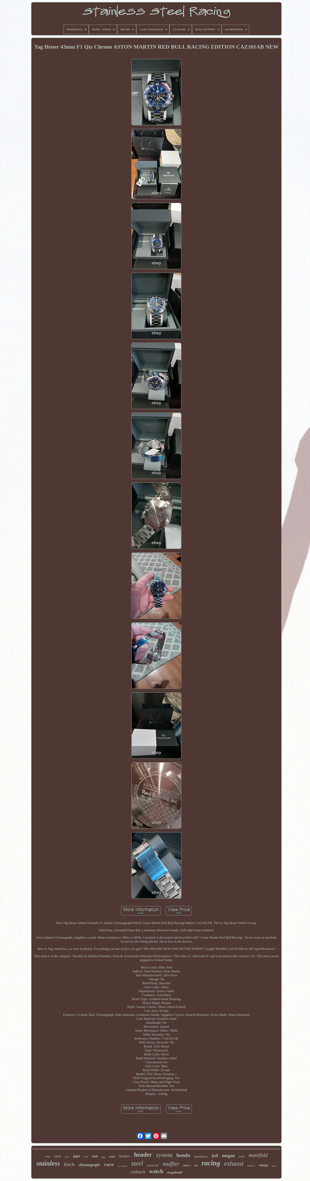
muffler (171, 1164)
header (143, 1154)
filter (274, 1166)
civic (67, 1156)
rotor (112, 1156)
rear (48, 1156)
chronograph (89, 1165)
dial (103, 1157)
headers (124, 1156)
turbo (242, 1156)
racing (211, 1163)
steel (137, 1163)
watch (156, 1171)
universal (153, 1165)
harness (251, 1165)
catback (137, 1171)
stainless (48, 1163)
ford (86, 1156)
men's (187, 1165)
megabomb (174, 1172)
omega (263, 1165)
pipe (76, 1156)
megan (228, 1155)
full (215, 1155)
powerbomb (122, 1166)
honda (183, 1155)
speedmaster (201, 1156)
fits (196, 1165)
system (164, 1155)
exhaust (233, 1163)
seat (95, 1156)
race (109, 1165)
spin (58, 1156)
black (69, 1164)
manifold (258, 1155)
